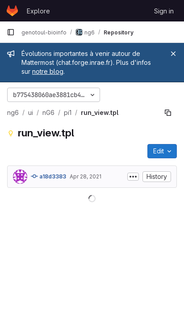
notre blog (47, 71)
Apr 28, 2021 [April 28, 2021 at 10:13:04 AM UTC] (85, 176)
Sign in (164, 11)
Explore (38, 11)
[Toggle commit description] (133, 177)
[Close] (173, 53)
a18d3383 (48, 176)
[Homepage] (12, 11)
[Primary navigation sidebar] (11, 32)
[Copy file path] (168, 113)
